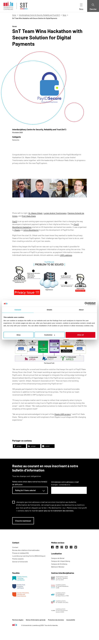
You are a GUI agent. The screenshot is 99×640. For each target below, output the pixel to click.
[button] (19, 446)
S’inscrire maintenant (23, 520)
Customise (49, 335)
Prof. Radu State (29, 216)
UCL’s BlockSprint (31, 230)
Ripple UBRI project (62, 414)
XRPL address (66, 255)
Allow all (80, 335)
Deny (19, 335)
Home (14, 15)
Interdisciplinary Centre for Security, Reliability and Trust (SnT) (39, 15)
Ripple (17, 230)
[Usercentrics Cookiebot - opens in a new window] (86, 303)
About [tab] (81, 310)
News (64, 15)
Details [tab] (49, 310)
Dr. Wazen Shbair (35, 213)
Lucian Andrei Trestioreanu (55, 213)
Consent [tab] (18, 310)
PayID (14, 221)
